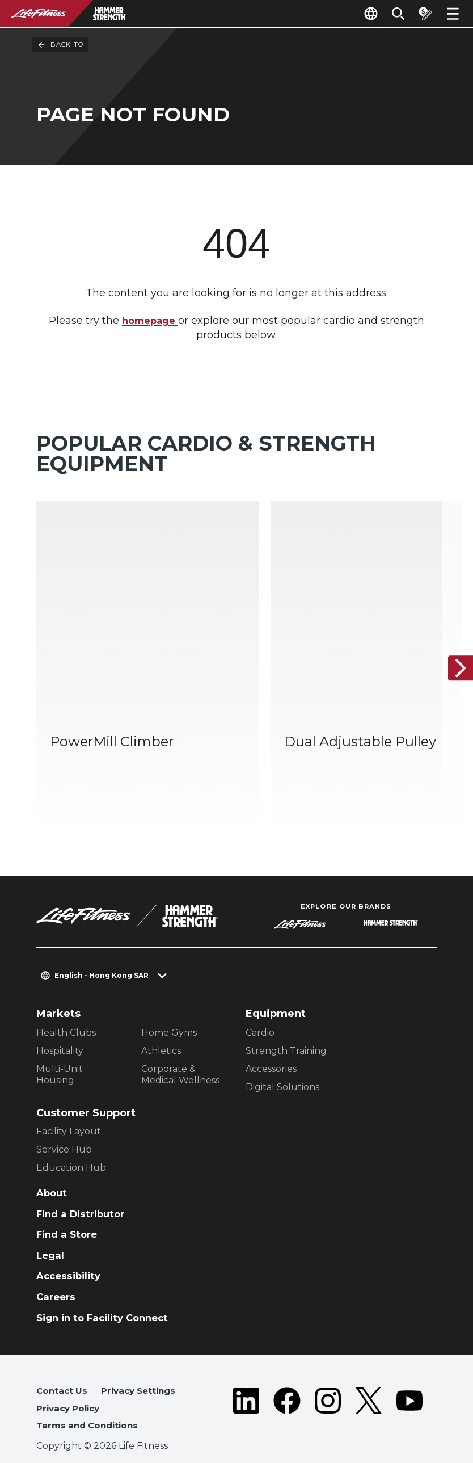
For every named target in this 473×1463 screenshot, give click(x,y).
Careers (57, 1275)
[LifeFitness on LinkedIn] (246, 1393)
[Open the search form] (393, 13)
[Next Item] (455, 655)
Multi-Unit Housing (59, 1047)
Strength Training (286, 1023)
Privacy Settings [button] (143, 1372)
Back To (60, 44)
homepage (150, 321)
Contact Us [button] (63, 1372)
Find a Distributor (84, 1188)
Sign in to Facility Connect (107, 1297)
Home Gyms (169, 1005)
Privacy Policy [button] (70, 1390)
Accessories (271, 1041)
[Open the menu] (452, 13)
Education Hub (71, 1140)
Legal (51, 1232)
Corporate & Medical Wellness (180, 1047)
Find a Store (69, 1210)
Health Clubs (66, 1005)
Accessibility (70, 1253)
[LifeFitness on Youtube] (409, 1393)
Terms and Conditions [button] (90, 1408)
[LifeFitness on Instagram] (327, 1393)
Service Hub (64, 1122)
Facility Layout (68, 1104)
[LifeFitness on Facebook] (287, 1393)
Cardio (260, 1005)
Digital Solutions (282, 1059)
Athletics (161, 1023)
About (52, 1166)
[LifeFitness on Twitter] (368, 1393)
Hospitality (59, 1023)
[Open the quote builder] (423, 13)
